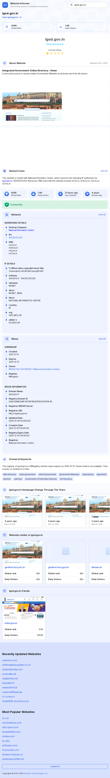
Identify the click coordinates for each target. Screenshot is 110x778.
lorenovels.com (10, 749)
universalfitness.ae (12, 692)
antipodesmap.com (12, 669)
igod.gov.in (7, 181)
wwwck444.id (9, 687)
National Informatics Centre (21, 230)
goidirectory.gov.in (58, 567)
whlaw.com (8, 736)
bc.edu (6, 740)
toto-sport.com (10, 727)
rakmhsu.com (9, 660)
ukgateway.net (10, 678)
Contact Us (55, 766)
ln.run (5, 718)
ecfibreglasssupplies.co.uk (16, 664)
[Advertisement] (54, 84)
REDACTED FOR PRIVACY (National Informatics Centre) (34, 369)
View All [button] (103, 171)
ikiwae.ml (97, 567)
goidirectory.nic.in (15, 567)
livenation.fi (8, 683)
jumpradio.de (9, 673)
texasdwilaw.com (11, 731)
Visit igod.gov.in (11, 17)
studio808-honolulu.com (15, 701)
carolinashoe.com (11, 722)
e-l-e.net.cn (8, 696)
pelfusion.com (9, 745)
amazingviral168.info (13, 759)
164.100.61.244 (15, 237)
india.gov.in (11, 623)
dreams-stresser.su (12, 754)
